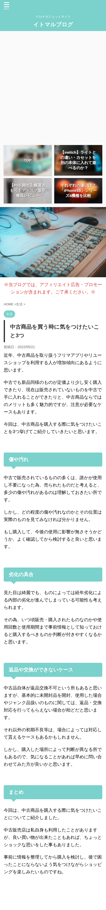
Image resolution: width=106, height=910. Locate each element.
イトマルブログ (53, 24)
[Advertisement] (53, 86)
